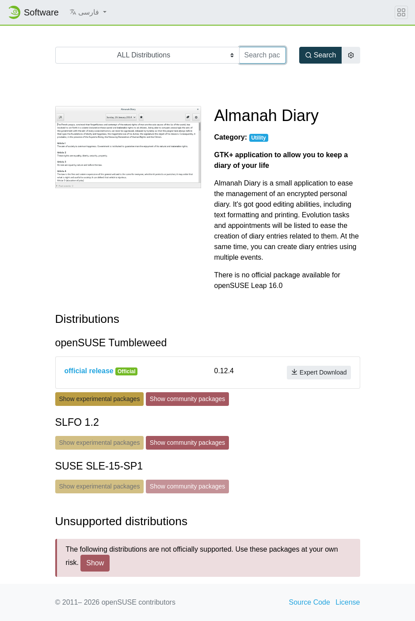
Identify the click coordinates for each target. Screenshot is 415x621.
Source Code (309, 602)
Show (95, 563)
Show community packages (187, 398)
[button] (88, 12)
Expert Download (319, 372)
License (347, 602)
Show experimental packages (99, 398)
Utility (258, 138)
